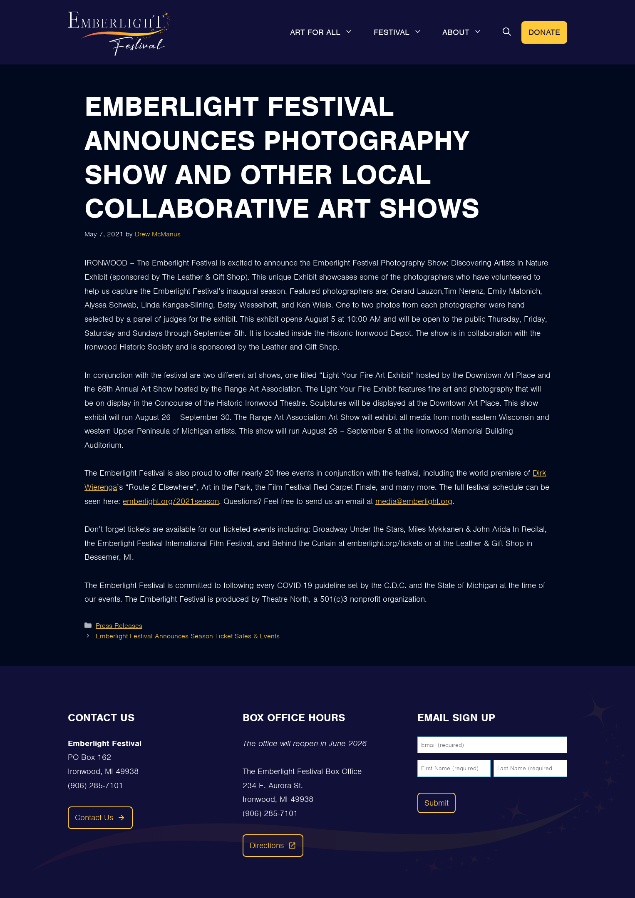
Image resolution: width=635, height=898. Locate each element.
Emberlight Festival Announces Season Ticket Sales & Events (188, 636)
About (467, 32)
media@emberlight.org (413, 501)
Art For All (326, 32)
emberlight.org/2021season (171, 501)
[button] (506, 32)
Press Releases (119, 625)
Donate (544, 32)
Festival (403, 32)
